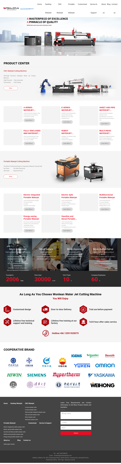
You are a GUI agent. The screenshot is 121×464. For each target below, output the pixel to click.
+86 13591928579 (62, 454)
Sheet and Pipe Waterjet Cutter (107, 110)
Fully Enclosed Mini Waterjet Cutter (32, 133)
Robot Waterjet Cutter (66, 133)
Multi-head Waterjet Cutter (105, 133)
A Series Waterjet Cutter (29, 110)
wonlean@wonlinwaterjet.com (63, 456)
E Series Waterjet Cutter (66, 110)
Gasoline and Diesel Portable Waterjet (68, 219)
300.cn (55, 461)
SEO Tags (61, 461)
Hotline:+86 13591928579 (65, 334)
